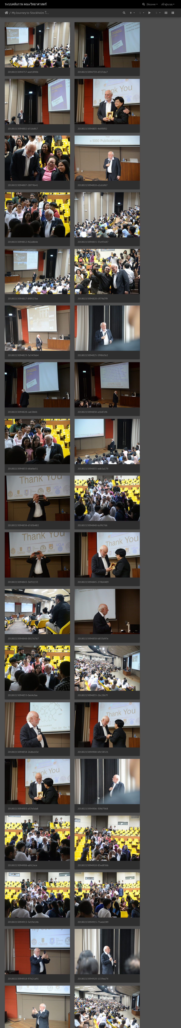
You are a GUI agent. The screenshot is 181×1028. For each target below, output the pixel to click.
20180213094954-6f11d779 (81, 798)
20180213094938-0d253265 (81, 700)
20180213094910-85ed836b (140, 504)
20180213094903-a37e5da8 (140, 455)
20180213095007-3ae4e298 (23, 896)
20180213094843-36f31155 (23, 358)
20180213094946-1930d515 (81, 749)
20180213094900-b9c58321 (81, 455)
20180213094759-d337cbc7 (81, 64)
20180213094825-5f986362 (140, 211)
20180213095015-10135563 (23, 945)
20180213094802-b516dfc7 (140, 64)
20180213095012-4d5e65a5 (140, 896)
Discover (151, 4)
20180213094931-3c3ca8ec (81, 651)
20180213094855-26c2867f (140, 406)
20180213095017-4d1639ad (81, 945)
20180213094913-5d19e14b (23, 553)
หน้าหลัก (6, 12)
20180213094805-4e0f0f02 (22, 113)
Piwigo (96, 1021)
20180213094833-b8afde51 (140, 260)
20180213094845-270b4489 (81, 358)
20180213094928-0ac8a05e (23, 651)
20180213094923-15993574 (81, 602)
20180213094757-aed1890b (23, 64)
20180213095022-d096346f (23, 994)
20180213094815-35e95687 (81, 162)
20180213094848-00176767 (140, 358)
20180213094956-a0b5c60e (140, 798)
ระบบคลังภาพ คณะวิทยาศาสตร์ (26, 4)
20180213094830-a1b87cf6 (81, 260)
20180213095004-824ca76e (140, 847)
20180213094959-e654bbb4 (23, 847)
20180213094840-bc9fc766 (140, 308)
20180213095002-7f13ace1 (81, 847)
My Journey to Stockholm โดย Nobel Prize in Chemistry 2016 (30, 13)
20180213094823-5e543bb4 (81, 211)
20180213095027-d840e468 (140, 994)
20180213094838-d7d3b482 (81, 308)
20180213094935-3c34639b (23, 700)
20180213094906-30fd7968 (23, 504)
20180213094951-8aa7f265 (23, 798)
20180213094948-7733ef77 (140, 749)
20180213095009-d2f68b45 (81, 896)
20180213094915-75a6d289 (81, 553)
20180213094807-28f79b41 (81, 113)
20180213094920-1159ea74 (23, 602)
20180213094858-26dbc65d (23, 455)
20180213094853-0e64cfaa (81, 406)
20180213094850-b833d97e (23, 406)
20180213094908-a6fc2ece (81, 504)
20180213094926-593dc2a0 (140, 602)
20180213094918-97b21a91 (140, 553)
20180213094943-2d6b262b (23, 749)
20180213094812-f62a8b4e (23, 162)
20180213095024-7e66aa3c (81, 994)
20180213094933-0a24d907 (140, 651)
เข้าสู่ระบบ (166, 4)
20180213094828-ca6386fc (22, 260)
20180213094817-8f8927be (140, 162)
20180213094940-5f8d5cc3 (140, 700)
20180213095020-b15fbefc (140, 945)
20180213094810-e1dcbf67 (140, 113)
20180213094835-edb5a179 (23, 308)
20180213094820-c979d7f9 (23, 211)
